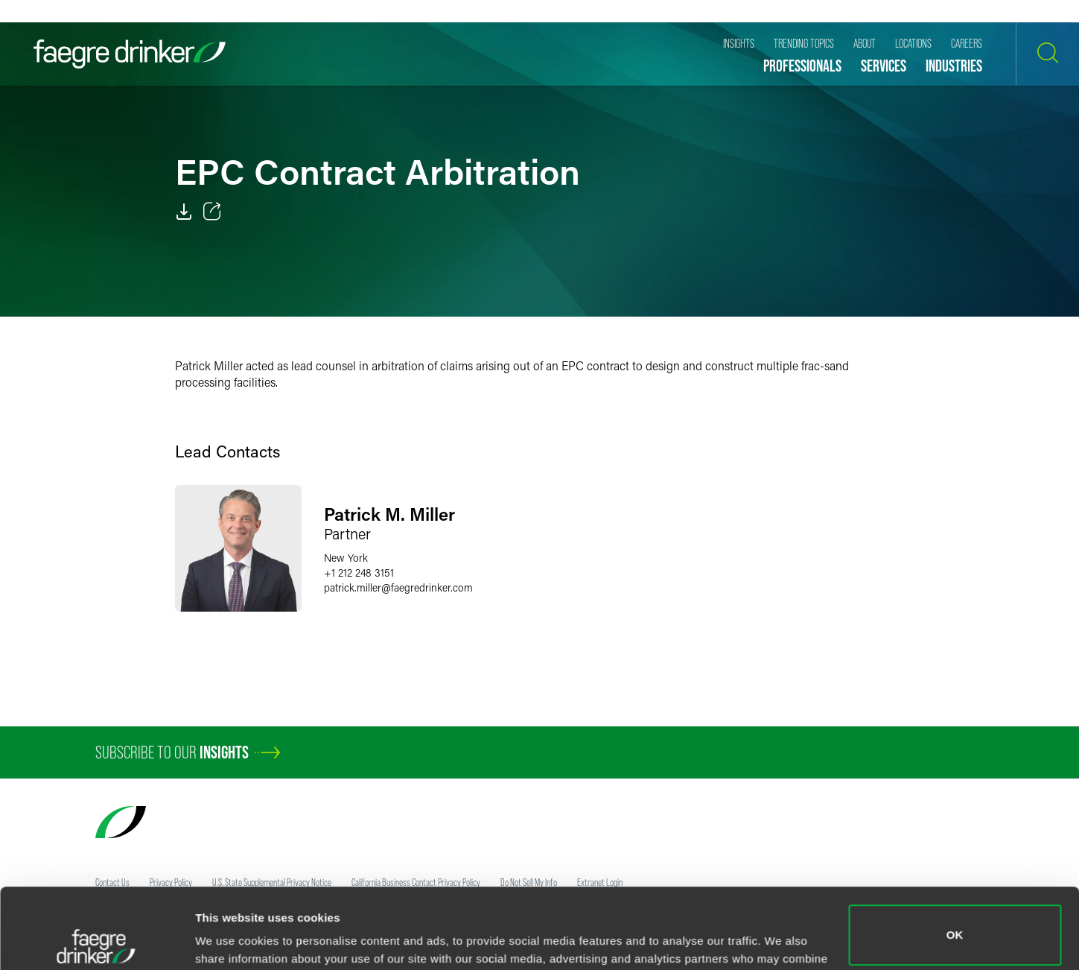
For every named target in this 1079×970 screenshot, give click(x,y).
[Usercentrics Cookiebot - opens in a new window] (96, 941)
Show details (229, 937)
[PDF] (184, 211)
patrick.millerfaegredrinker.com (398, 587)
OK (955, 855)
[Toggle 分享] (212, 211)
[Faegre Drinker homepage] (130, 54)
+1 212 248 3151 (359, 572)
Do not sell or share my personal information (955, 921)
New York (346, 558)
